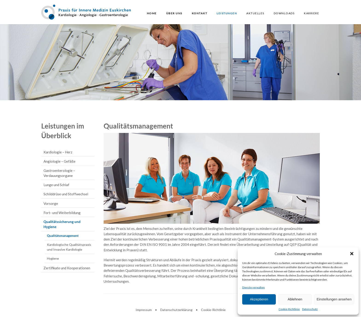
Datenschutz (310, 309)
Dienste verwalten (253, 287)
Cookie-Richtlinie (289, 309)
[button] (351, 253)
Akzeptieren (259, 299)
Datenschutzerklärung (176, 310)
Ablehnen (295, 299)
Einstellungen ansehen (334, 299)
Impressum (144, 310)
